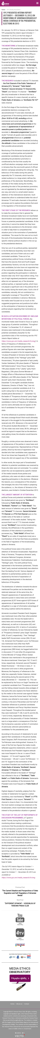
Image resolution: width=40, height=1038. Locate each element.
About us (19, 1004)
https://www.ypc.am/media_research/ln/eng (18, 341)
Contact (26, 1004)
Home (3, 9)
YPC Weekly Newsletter (13, 9)
